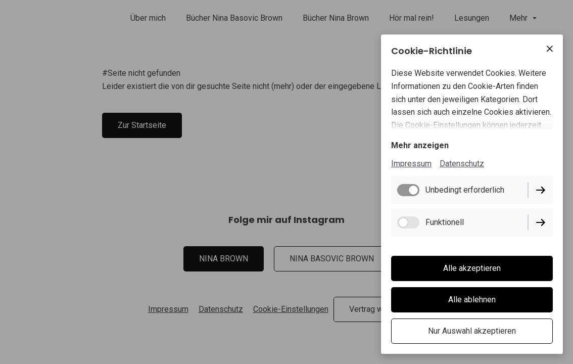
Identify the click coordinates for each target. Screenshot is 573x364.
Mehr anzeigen (420, 145)
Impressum (411, 163)
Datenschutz (462, 163)
